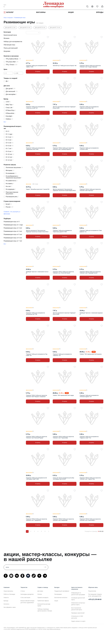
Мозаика (6, 38)
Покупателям (92, 591)
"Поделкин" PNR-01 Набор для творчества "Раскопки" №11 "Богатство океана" (63, 272)
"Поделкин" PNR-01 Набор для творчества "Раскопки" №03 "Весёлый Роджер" (36, 437)
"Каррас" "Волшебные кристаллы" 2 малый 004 (37, 189)
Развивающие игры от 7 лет (13, 241)
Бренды (99, 12)
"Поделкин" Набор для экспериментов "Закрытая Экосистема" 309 (89, 107)
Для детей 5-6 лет (40, 27)
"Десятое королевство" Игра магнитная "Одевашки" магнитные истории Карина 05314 (64, 190)
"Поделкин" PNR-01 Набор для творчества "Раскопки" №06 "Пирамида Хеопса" (90, 272)
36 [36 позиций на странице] (98, 531)
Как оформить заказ (10, 607)
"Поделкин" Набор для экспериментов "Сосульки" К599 (89, 148)
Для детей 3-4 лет (25, 27)
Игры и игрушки (8, 17)
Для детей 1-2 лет (10, 27)
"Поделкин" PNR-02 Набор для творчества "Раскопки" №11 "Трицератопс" (36, 519)
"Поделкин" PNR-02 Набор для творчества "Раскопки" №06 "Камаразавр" (63, 519)
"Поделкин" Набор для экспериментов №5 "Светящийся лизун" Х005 (36, 478)
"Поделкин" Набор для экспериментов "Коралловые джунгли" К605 (62, 231)
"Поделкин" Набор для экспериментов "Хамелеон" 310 (62, 355)
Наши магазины (8, 591)
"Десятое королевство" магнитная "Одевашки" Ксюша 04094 (64, 107)
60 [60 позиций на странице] (100, 531)
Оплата (39, 594)
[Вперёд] (48, 531)
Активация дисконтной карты (78, 598)
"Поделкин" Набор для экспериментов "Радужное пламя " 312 (89, 437)
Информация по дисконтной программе (78, 593)
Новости (6, 597)
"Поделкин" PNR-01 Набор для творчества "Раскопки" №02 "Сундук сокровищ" (90, 66)
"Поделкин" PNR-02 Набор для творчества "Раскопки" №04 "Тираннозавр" (63, 437)
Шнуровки (7, 51)
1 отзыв (36, 184)
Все (5, 122)
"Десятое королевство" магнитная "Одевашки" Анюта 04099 (64, 313)
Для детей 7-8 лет (55, 27)
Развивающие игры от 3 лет (13, 228)
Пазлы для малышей (11, 48)
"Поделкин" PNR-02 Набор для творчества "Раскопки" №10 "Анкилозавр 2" (90, 519)
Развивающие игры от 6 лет (13, 237)
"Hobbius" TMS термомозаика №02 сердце (63, 395)
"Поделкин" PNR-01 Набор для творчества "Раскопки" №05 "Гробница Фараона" (63, 148)
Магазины (40, 12)
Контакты (6, 604)
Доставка (40, 591)
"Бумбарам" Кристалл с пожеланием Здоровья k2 (91, 313)
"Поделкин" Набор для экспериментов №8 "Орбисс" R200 (36, 66)
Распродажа (58, 594)
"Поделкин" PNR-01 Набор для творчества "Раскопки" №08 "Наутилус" (90, 190)
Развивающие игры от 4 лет (13, 231)
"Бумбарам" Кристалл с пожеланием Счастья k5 (37, 272)
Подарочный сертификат (61, 591)
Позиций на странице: (91, 531)
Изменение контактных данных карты (78, 603)
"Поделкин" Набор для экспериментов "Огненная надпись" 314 (89, 396)
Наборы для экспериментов (13, 41)
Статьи (23, 591)
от (5, 73)
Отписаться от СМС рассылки (77, 617)
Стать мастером (25, 597)
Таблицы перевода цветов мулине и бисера (44, 610)
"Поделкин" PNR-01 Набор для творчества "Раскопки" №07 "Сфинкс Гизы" (90, 478)
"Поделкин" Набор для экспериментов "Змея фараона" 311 (91, 231)
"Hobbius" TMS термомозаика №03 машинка (91, 354)
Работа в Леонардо (9, 594)
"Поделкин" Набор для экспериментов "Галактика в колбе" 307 (35, 107)
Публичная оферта (43, 600)
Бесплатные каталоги (60, 597)
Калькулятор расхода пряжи (43, 604)
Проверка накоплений (77, 613)
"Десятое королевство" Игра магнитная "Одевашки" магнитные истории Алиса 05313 (37, 231)
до (15, 73)
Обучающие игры (9, 44)
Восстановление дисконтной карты (76, 608)
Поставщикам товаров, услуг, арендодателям (95, 595)
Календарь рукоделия (27, 594)
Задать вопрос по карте (78, 621)
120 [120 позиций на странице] (102, 531)
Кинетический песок (10, 35)
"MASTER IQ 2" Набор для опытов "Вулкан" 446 (64, 65)
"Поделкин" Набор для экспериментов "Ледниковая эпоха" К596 (35, 148)
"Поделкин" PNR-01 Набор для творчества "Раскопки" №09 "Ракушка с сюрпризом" (36, 396)
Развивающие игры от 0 (11, 221)
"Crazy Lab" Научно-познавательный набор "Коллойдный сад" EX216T (63, 478)
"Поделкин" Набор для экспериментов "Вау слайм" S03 (36, 355)
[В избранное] (48, 37)
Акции (71, 12)
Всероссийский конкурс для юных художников (27, 601)
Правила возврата (42, 597)
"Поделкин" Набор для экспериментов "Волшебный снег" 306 (35, 313)
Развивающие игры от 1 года (13, 225)
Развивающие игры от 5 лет (13, 234)
